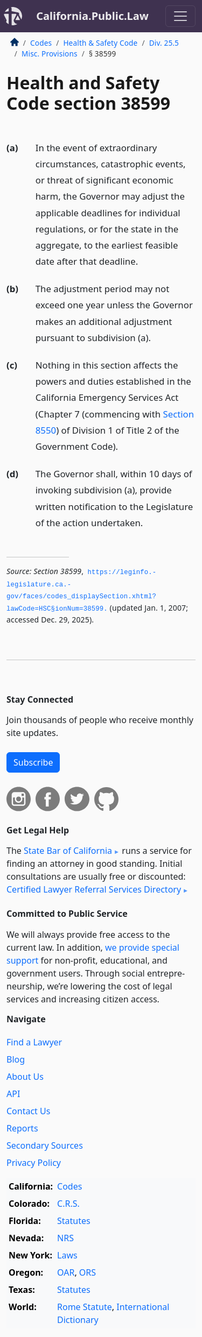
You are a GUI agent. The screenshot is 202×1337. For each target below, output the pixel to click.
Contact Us (28, 1111)
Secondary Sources (44, 1145)
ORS (87, 1272)
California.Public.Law (92, 16)
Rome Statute (84, 1307)
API (13, 1094)
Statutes (73, 1221)
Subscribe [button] (33, 762)
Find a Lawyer (34, 1042)
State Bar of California (68, 851)
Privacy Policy (33, 1163)
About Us (25, 1077)
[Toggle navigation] (180, 16)
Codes (41, 43)
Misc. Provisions (50, 53)
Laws (67, 1255)
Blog (15, 1059)
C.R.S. (68, 1203)
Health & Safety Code (100, 43)
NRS (65, 1238)
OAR (65, 1272)
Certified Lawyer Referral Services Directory (93, 889)
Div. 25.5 (164, 43)
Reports (22, 1128)
